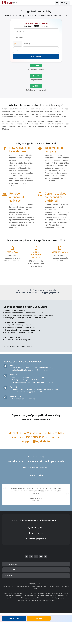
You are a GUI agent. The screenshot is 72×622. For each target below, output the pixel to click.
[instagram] (36, 556)
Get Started (36, 57)
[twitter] (31, 556)
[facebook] (26, 556)
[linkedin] (45, 556)
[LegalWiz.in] (9, 2)
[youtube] (41, 556)
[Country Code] (17, 44)
